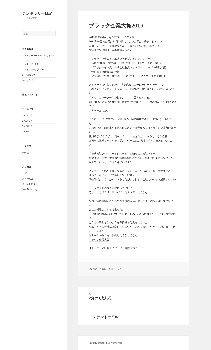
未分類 (25, 152)
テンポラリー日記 (37, 13)
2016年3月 (27, 120)
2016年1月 (27, 126)
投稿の (27, 178)
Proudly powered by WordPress (105, 342)
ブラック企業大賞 (99, 239)
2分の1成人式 (28, 74)
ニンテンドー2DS (30, 64)
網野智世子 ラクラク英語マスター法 (122, 248)
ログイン (26, 173)
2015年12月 (28, 131)
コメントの (29, 184)
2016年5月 (27, 115)
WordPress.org (30, 189)
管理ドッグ (116, 268)
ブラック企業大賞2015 (33, 69)
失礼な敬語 (27, 80)
